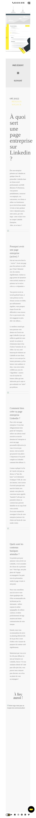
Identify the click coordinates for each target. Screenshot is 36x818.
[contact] (11, 815)
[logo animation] (10, 4)
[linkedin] (25, 815)
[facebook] (15, 815)
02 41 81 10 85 (18, 3)
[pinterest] (22, 815)
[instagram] (18, 815)
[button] (28, 3)
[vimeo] (29, 815)
